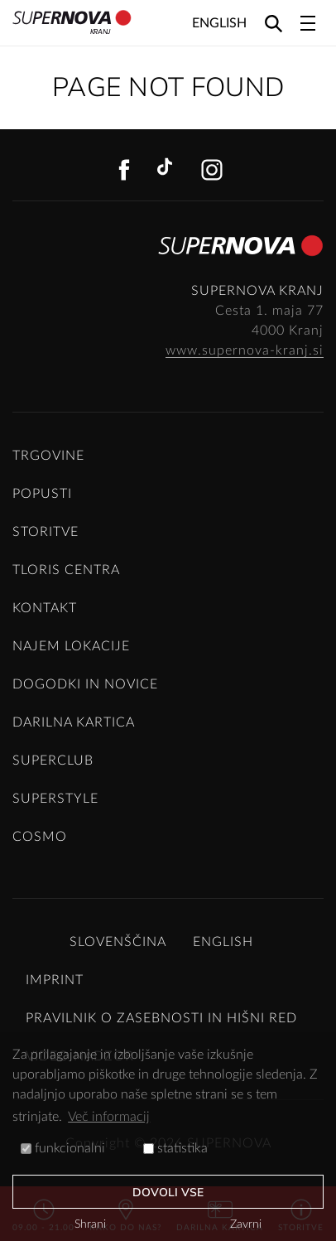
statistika (175, 1148)
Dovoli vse (168, 1192)
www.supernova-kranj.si (245, 350)
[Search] (273, 22)
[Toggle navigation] (308, 23)
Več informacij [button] (109, 1116)
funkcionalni (63, 1148)
